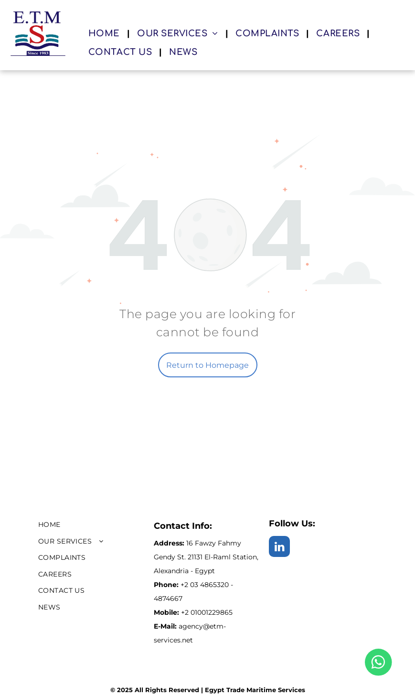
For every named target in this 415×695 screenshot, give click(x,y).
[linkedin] (279, 547)
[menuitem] (105, 34)
